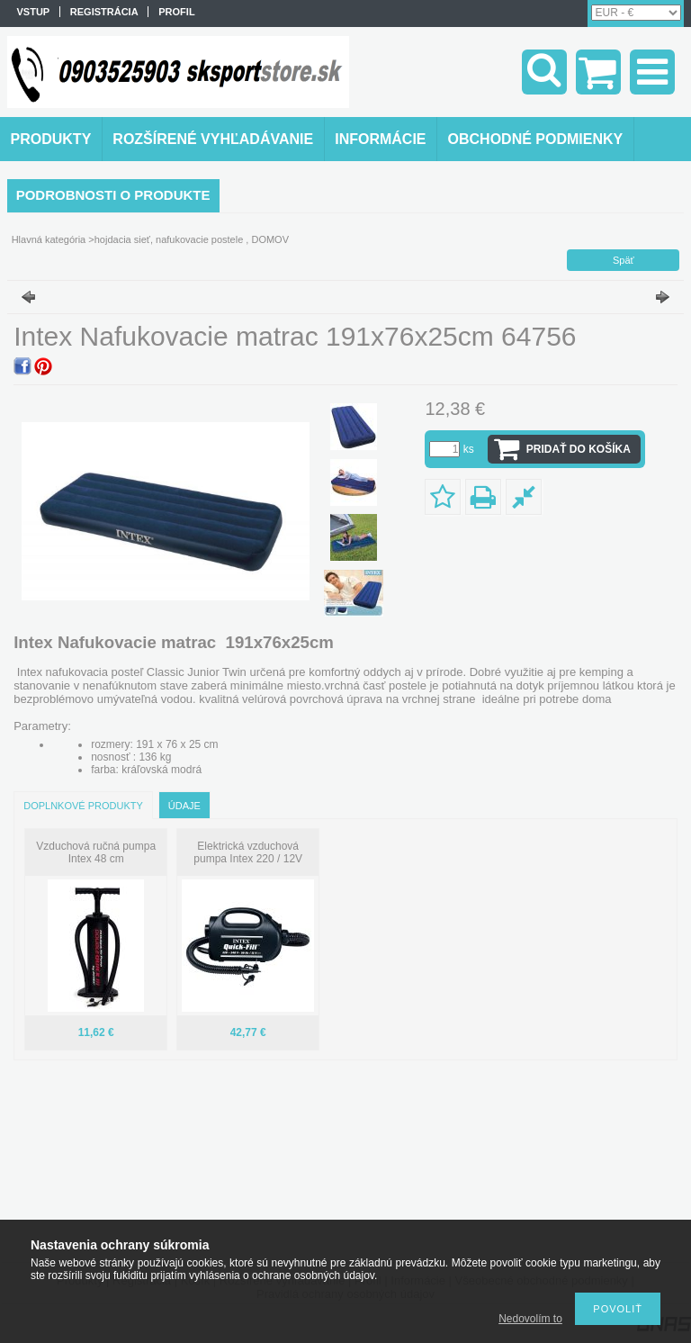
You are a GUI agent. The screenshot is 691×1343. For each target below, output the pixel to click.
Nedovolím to (530, 1318)
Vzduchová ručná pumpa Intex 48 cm (96, 852)
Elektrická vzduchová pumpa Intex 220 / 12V (247, 852)
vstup (33, 11)
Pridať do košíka (578, 449)
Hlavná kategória (49, 239)
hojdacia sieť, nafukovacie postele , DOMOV (191, 239)
